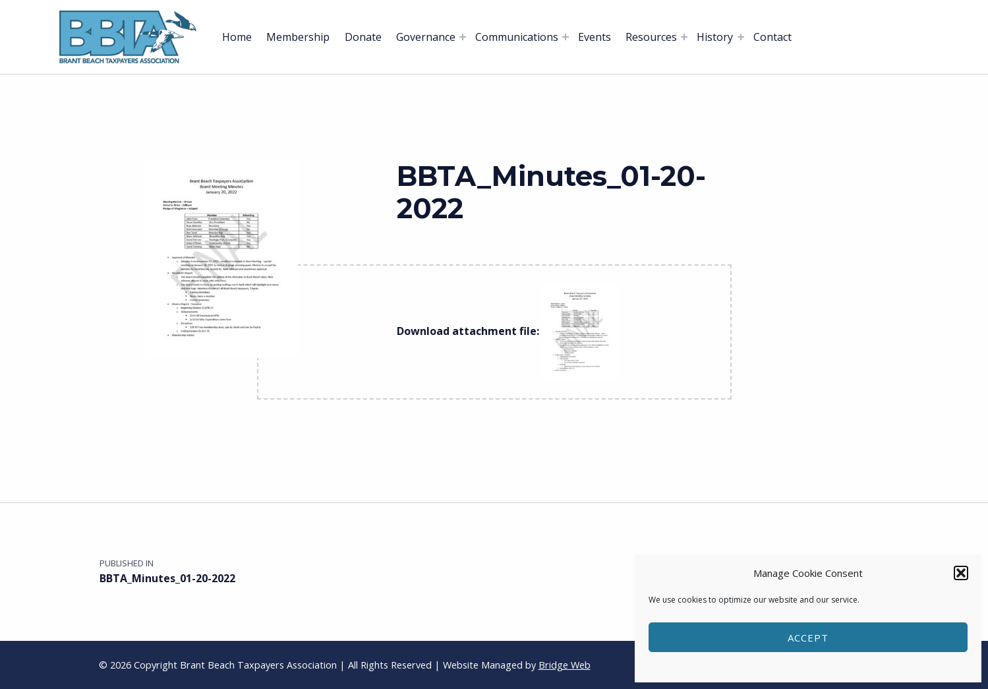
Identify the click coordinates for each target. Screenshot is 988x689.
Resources (651, 37)
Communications (516, 37)
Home (237, 37)
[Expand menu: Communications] (565, 37)
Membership (298, 37)
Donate (363, 37)
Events (594, 37)
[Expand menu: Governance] (462, 37)
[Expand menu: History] (741, 37)
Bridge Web (564, 665)
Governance (425, 37)
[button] (961, 573)
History (715, 37)
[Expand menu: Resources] (684, 37)
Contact (772, 37)
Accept (808, 637)
